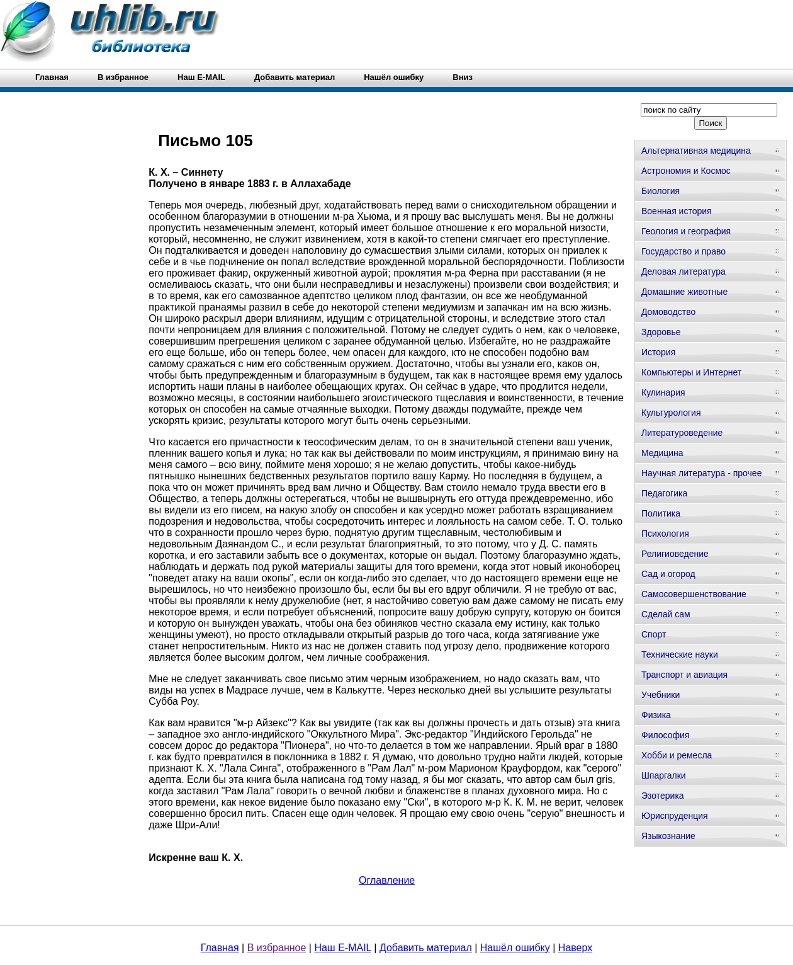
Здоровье (661, 332)
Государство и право (683, 251)
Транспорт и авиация (684, 675)
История (658, 352)
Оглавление (387, 880)
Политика (660, 513)
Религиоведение (675, 554)
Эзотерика (662, 796)
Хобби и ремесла (676, 755)
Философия (665, 735)
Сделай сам (665, 614)
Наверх (575, 947)
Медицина (662, 453)
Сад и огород (668, 574)
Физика (656, 715)
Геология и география (686, 231)
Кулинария (663, 392)
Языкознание (668, 836)
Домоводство (668, 312)
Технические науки (679, 654)
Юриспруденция (674, 816)
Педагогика (664, 493)
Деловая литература (683, 271)
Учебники (660, 695)
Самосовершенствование (693, 594)
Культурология (671, 413)
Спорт (653, 634)
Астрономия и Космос (686, 171)
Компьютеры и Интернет (691, 372)
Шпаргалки (663, 775)
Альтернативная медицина (696, 151)
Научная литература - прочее (701, 473)
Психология (665, 533)
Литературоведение (682, 433)
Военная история (676, 211)
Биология (660, 191)
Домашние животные (684, 292)
